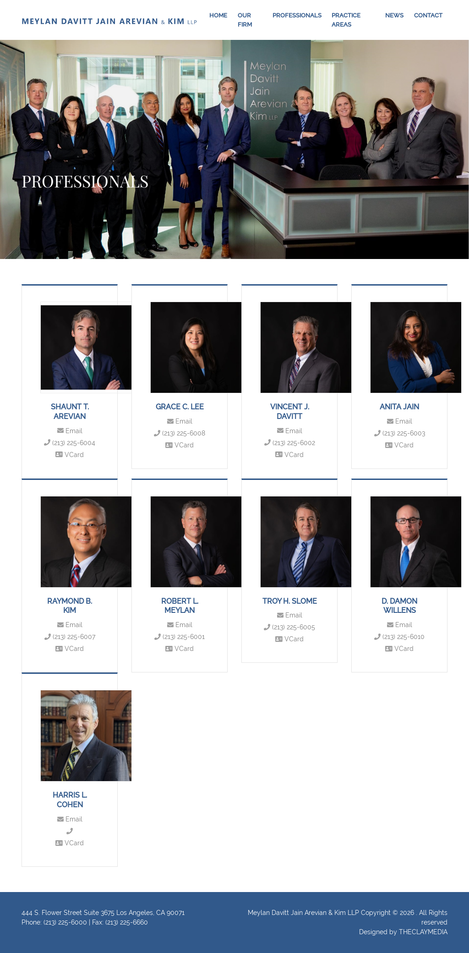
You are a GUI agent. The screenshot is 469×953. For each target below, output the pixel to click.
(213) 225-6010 (399, 636)
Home (218, 15)
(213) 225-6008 (179, 433)
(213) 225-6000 (65, 922)
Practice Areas (346, 20)
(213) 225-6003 (399, 433)
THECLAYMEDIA (423, 932)
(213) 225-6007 (69, 636)
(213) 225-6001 (179, 636)
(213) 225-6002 (289, 442)
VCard (69, 454)
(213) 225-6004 (69, 442)
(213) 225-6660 (126, 922)
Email (69, 431)
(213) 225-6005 (289, 627)
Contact (428, 15)
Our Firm (245, 20)
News (394, 15)
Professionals (297, 15)
